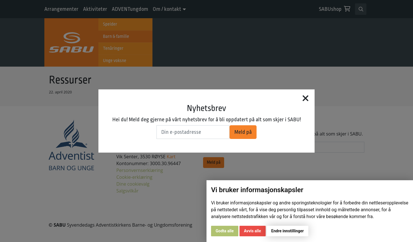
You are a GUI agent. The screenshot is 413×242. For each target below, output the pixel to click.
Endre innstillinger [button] (287, 231)
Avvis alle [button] (252, 231)
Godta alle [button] (225, 231)
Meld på (243, 132)
